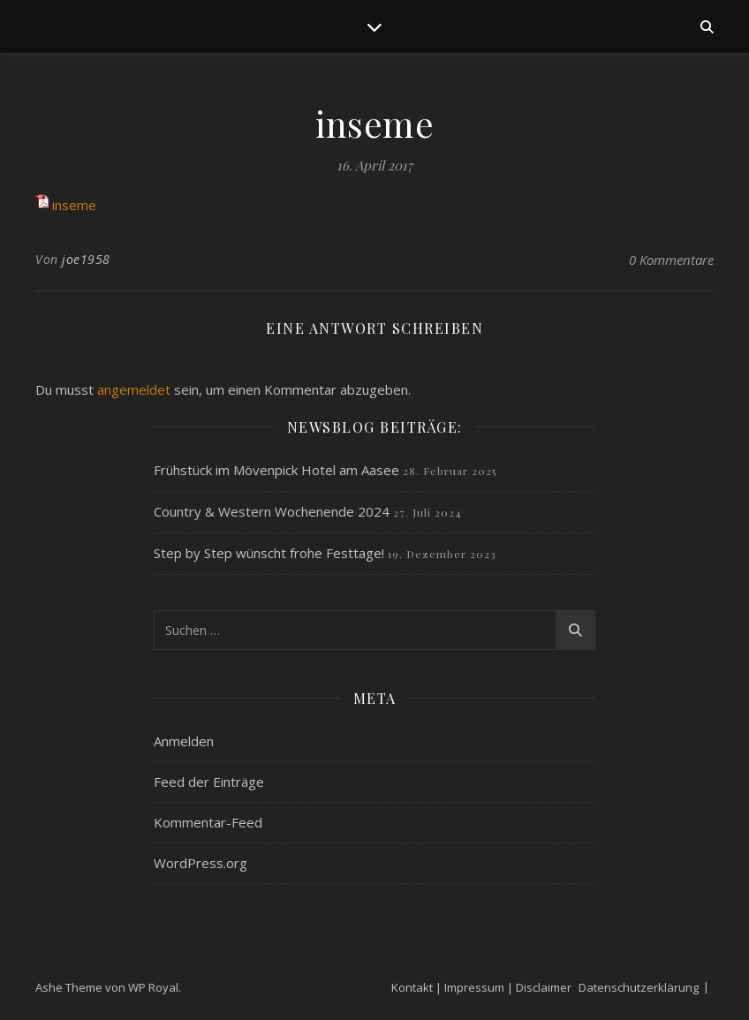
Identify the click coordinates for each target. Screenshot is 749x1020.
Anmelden (184, 741)
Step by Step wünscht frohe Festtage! (269, 553)
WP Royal (153, 987)
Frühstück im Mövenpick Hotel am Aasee (276, 470)
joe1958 (86, 259)
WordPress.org (200, 863)
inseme (74, 205)
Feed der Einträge (209, 781)
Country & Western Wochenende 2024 (272, 511)
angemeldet (133, 389)
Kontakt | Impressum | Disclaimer (481, 987)
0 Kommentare (671, 259)
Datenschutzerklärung (639, 987)
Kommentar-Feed (208, 822)
